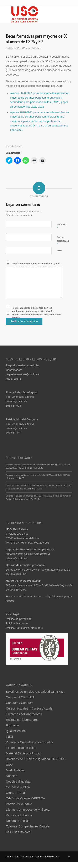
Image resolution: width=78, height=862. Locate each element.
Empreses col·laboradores (24, 714)
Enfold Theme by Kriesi (47, 856)
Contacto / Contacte (19, 703)
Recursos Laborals (19, 815)
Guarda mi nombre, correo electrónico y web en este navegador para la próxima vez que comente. (36, 267)
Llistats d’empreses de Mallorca (28, 809)
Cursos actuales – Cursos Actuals (29, 708)
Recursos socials (17, 820)
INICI (9, 736)
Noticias (35, 48)
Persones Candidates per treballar (29, 742)
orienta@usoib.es (16, 401)
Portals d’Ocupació (19, 804)
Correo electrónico (63, 241)
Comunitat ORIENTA (20, 697)
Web (59, 250)
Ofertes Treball (16, 792)
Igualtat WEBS (16, 731)
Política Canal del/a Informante (24, 627)
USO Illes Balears (18, 832)
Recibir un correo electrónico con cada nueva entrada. (36, 316)
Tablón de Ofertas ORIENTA (25, 798)
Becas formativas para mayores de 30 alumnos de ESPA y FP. (36, 38)
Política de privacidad (19, 618)
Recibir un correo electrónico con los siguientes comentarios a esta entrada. (33, 310)
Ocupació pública (18, 787)
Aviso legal (12, 614)
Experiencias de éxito (21, 747)
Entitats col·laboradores (22, 719)
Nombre (61, 226)
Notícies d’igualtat (18, 781)
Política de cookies (17, 623)
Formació (12, 725)
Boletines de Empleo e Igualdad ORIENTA (35, 691)
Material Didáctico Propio (23, 753)
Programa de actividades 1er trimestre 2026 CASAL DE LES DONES (38, 475)
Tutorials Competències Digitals (28, 826)
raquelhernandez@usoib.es (22, 374)
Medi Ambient (15, 770)
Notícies (11, 776)
